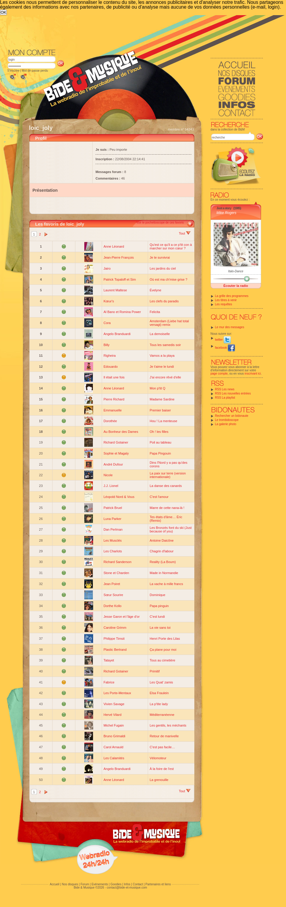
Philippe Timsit (114, 638)
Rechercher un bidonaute (231, 415)
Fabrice (109, 682)
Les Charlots (113, 551)
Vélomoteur (158, 758)
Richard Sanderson (117, 562)
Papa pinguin (159, 606)
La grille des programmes (232, 296)
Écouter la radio (235, 285)
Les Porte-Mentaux (117, 693)
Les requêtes (223, 304)
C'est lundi (157, 616)
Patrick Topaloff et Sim (120, 279)
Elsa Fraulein (159, 693)
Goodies (115, 884)
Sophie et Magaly (116, 453)
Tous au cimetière (162, 660)
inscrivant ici (253, 373)
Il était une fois (114, 377)
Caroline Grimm (115, 627)
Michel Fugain (114, 725)
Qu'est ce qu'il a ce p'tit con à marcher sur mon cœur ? (171, 246)
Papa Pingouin (160, 453)
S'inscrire (13, 70)
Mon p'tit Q (157, 388)
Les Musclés (113, 540)
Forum (84, 884)
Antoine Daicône (162, 540)
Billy (106, 345)
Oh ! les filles (159, 431)
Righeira (110, 355)
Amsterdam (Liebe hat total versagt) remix (169, 322)
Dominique (157, 595)
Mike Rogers (226, 213)
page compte (219, 373)
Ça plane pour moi (163, 649)
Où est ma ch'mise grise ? (168, 279)
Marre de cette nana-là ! (167, 508)
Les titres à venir (226, 300)
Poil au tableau (160, 442)
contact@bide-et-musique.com (127, 887)
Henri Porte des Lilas (165, 638)
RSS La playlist (225, 397)
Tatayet (109, 660)
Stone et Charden (116, 573)
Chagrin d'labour (161, 551)
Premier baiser (160, 410)
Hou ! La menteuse (163, 421)
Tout (184, 233)
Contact (138, 884)
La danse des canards (166, 486)
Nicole (108, 475)
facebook (225, 347)
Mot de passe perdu (35, 70)
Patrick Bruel (113, 508)
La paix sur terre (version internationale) (168, 475)
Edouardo (111, 366)
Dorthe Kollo (113, 606)
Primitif (155, 671)
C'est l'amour (159, 497)
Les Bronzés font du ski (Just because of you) (170, 529)
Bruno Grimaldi (114, 736)
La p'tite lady (159, 704)
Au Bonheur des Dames (121, 431)
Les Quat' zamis (161, 682)
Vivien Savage (114, 704)
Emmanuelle (113, 410)
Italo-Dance (235, 271)
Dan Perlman (113, 529)
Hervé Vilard (112, 714)
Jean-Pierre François (119, 257)
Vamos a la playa (162, 355)
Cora (107, 323)
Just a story (224, 208)
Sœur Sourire (113, 595)
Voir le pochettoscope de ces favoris (160, 222)
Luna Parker (112, 519)
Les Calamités (114, 758)
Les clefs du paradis (164, 301)
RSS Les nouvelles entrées (233, 393)
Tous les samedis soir (165, 345)
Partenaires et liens (158, 884)
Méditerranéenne (162, 714)
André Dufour (113, 464)
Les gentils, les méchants (168, 725)
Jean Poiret (112, 584)
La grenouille (159, 780)
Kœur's (109, 301)
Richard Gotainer (116, 442)
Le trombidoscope (227, 420)
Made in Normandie (164, 573)
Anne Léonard (114, 246)
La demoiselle (160, 334)
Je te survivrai (160, 257)
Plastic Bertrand (115, 649)
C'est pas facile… (162, 747)
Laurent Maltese (115, 290)
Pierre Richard (114, 399)
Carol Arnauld (113, 747)
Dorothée (110, 421)
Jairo (107, 268)
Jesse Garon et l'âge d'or (122, 616)
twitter (223, 339)
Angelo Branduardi (117, 334)
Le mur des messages (229, 327)
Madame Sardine (162, 399)
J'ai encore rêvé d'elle (165, 377)
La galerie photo (225, 424)
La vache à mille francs (166, 584)
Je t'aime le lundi (162, 366)
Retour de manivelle (164, 736)
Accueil (54, 884)
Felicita (155, 312)
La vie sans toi (160, 627)
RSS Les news (225, 389)
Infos (127, 884)
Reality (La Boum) (163, 562)
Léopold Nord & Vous (119, 497)
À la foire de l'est (162, 769)
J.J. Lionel (111, 486)
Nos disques (70, 884)
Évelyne (155, 290)
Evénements (99, 884)
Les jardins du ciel (163, 268)
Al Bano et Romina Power (122, 312)
